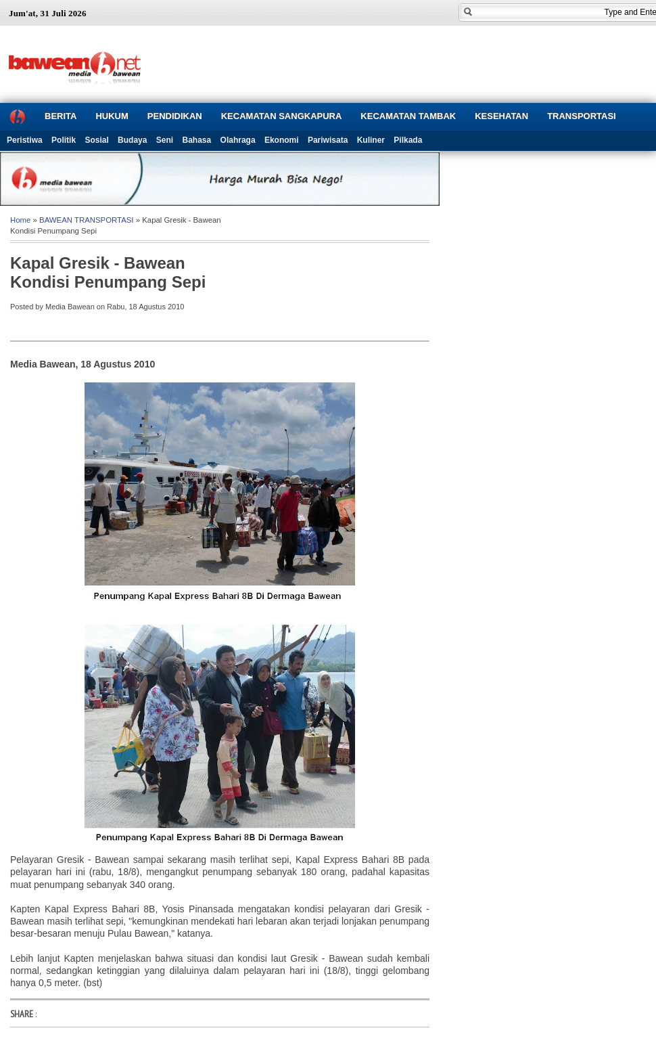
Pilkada (408, 140)
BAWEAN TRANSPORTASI (86, 220)
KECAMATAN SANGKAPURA (281, 116)
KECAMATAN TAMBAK (408, 116)
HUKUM (111, 116)
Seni (164, 140)
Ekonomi (281, 140)
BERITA (60, 116)
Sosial (96, 140)
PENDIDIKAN (174, 116)
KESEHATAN (501, 116)
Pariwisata (328, 140)
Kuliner (371, 140)
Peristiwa (25, 140)
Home (20, 220)
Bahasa (197, 140)
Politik (63, 140)
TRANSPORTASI (581, 116)
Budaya (132, 140)
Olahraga (238, 140)
